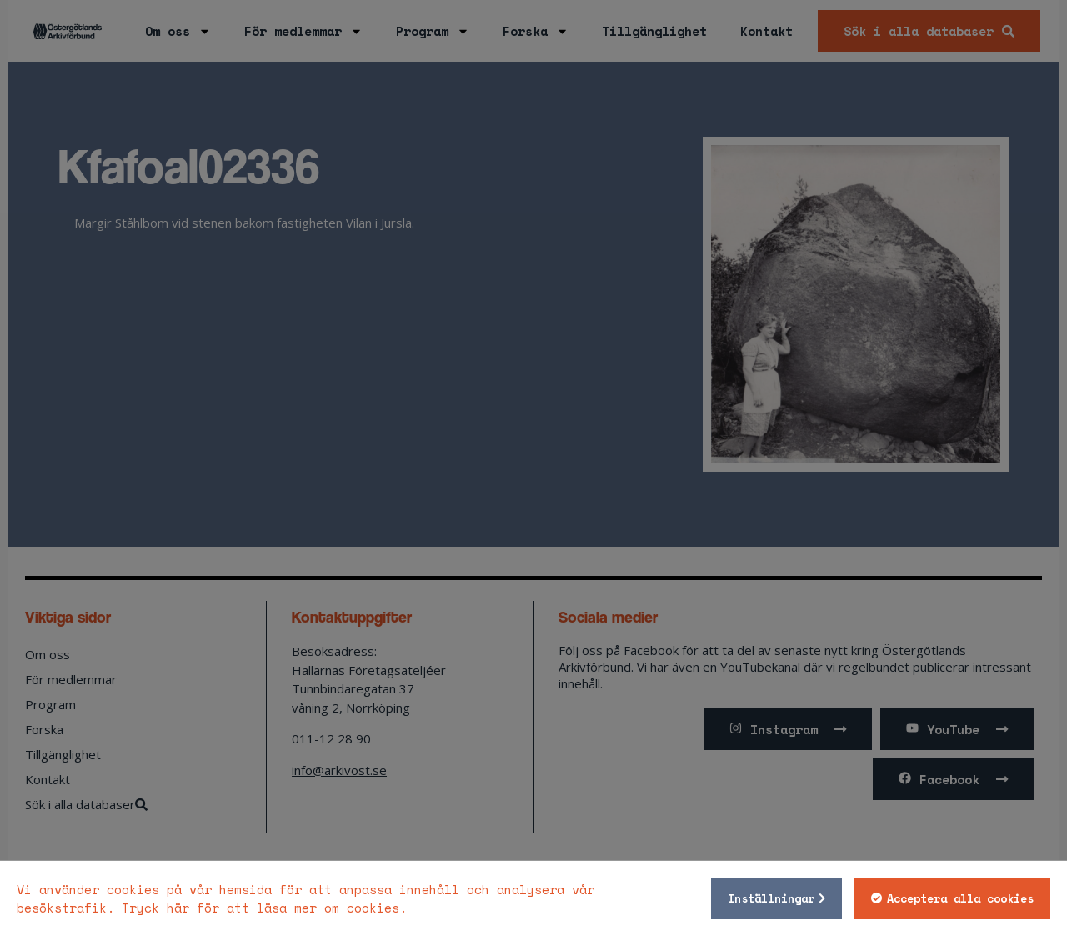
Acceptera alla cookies (960, 898)
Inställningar (771, 898)
